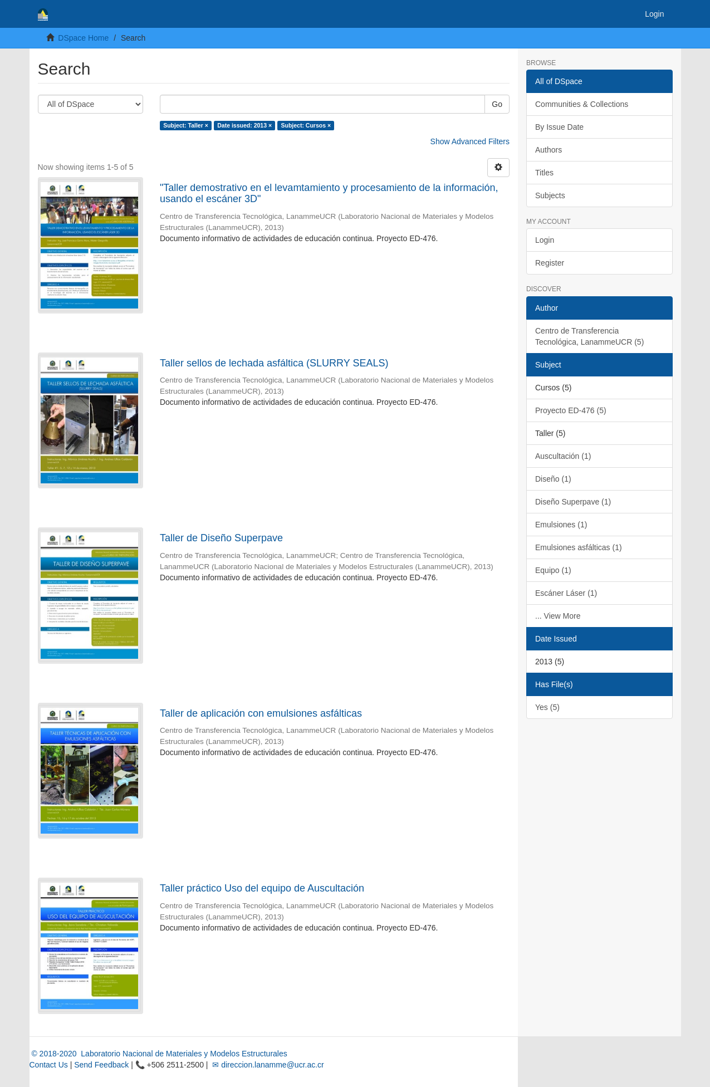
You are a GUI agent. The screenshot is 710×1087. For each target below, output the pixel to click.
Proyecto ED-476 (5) (570, 410)
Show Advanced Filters (470, 141)
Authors (548, 149)
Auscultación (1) (563, 456)
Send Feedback (101, 1064)
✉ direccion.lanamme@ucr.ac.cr (267, 1064)
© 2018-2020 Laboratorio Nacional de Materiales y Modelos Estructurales (158, 1053)
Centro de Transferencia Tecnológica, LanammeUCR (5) (589, 336)
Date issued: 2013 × (244, 125)
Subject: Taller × (185, 125)
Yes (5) (547, 707)
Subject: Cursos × (306, 125)
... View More (557, 615)
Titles (544, 172)
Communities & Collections (581, 104)
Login (544, 240)
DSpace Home (83, 37)
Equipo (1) (553, 570)
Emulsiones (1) (561, 524)
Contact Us (49, 1064)
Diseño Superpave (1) (573, 501)
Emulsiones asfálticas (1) (578, 547)
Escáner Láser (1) (566, 593)
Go (497, 104)
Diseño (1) (553, 478)
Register (549, 262)
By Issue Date (559, 127)
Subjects (550, 195)
